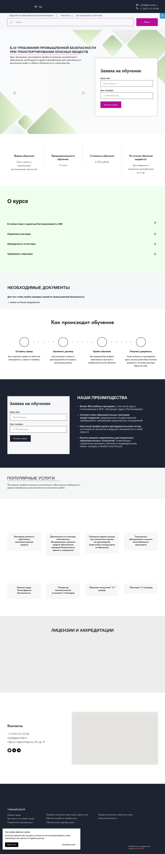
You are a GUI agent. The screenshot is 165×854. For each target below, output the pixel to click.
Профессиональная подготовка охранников (67, 814)
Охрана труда (14, 815)
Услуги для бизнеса (107, 818)
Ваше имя (105, 78)
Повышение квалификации (20, 822)
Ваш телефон (107, 90)
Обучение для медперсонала (60, 822)
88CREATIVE (139, 848)
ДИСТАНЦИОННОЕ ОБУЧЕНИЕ (89, 16)
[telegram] (19, 750)
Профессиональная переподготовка (115, 814)
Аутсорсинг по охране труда (20, 818)
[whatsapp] (9, 750)
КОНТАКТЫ (65, 16)
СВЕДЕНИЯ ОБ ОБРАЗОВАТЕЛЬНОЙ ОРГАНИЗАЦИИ (31, 16)
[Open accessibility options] (162, 16)
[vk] (14, 750)
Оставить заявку (111, 105)
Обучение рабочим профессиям (61, 818)
